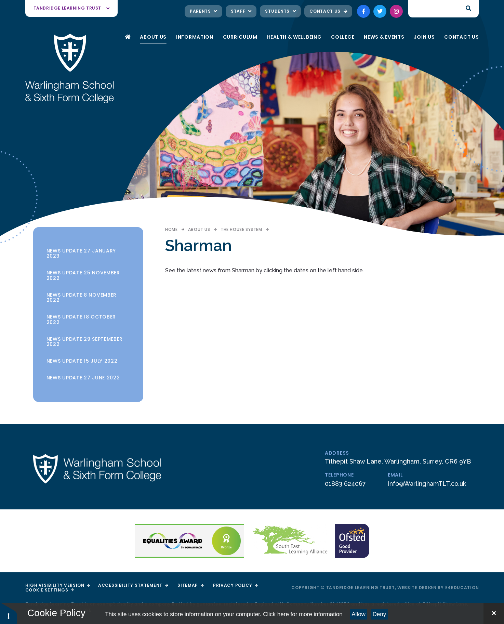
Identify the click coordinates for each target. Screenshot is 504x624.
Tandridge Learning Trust (72, 8)
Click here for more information (302, 614)
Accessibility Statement (133, 585)
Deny (379, 614)
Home (171, 229)
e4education (462, 587)
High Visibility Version (57, 585)
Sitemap (190, 585)
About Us (199, 229)
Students (280, 11)
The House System (241, 229)
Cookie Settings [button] (49, 590)
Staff (241, 11)
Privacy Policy (235, 585)
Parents (203, 11)
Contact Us (328, 11)
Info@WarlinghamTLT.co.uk (427, 483)
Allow (359, 614)
